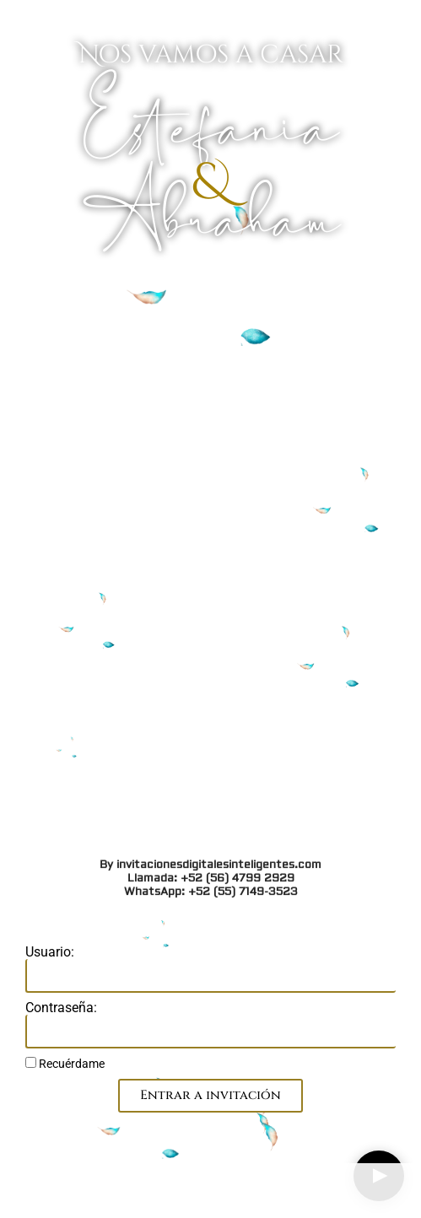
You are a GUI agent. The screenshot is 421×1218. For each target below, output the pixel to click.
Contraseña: (61, 1008)
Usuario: (49, 952)
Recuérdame (65, 1063)
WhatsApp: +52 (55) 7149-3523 (211, 414)
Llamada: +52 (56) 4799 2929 (210, 400)
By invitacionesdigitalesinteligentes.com (210, 387)
